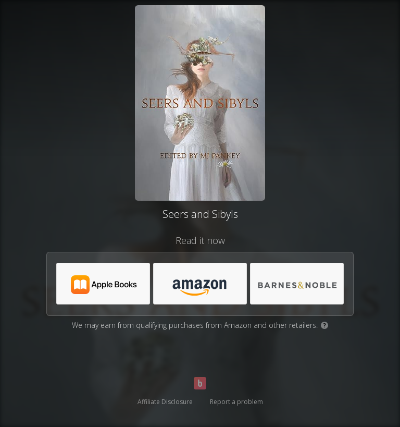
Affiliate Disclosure (165, 401)
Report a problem (236, 401)
